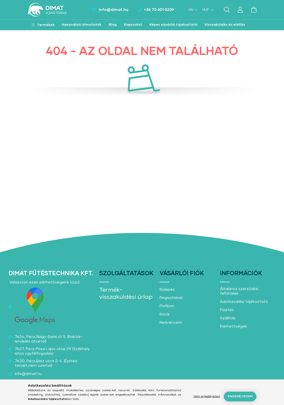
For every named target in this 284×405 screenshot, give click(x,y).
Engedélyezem (240, 396)
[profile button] (240, 10)
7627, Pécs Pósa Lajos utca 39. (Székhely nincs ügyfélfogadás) (52, 351)
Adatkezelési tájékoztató (244, 302)
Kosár (165, 314)
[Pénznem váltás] (206, 10)
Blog (113, 24)
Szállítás (227, 318)
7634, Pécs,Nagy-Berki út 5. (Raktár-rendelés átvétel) (49, 339)
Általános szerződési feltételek (239, 291)
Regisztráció (171, 298)
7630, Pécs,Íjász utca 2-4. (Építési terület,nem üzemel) (46, 363)
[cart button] (254, 10)
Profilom (167, 306)
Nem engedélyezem (207, 396)
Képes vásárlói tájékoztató (173, 24)
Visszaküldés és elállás (224, 24)
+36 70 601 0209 (159, 10)
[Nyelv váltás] (191, 10)
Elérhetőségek (233, 326)
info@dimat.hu (113, 10)
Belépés (167, 289)
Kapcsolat (133, 24)
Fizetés (227, 310)
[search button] (227, 10)
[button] (43, 25)
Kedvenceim (171, 322)
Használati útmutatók (81, 24)
